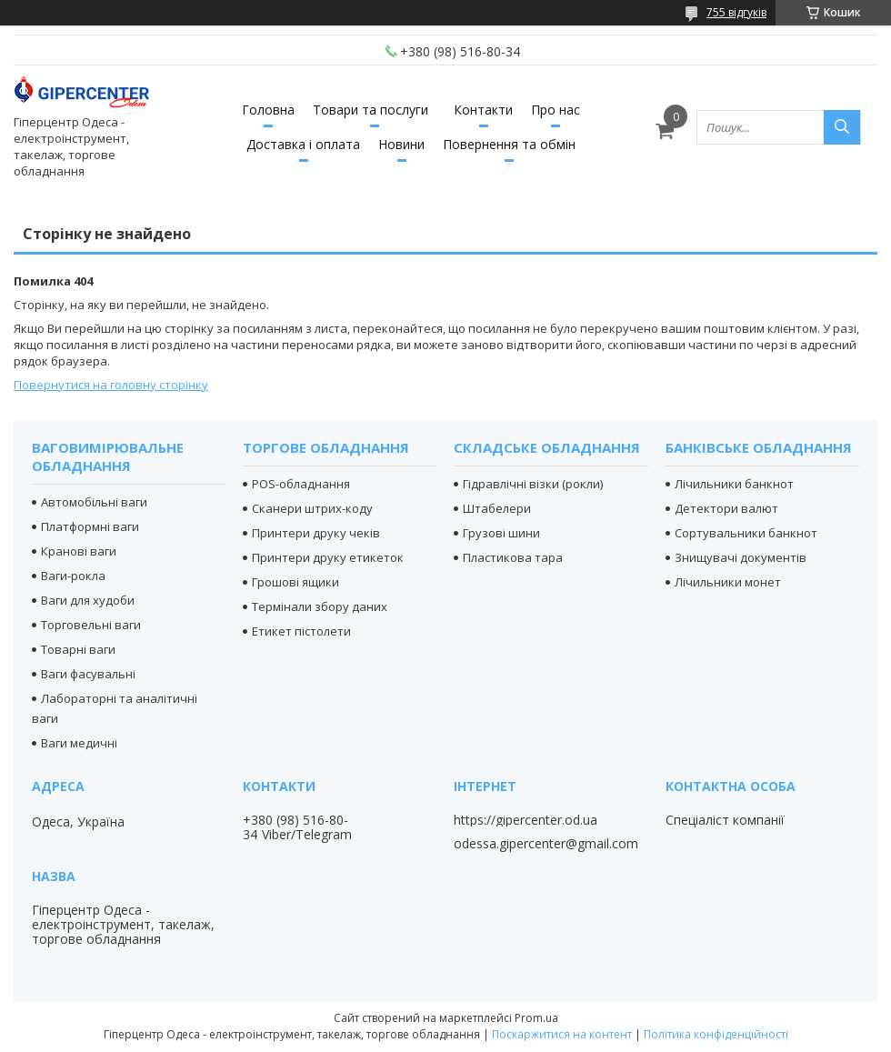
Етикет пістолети (301, 631)
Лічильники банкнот (734, 484)
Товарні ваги (78, 649)
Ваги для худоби (88, 600)
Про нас (555, 109)
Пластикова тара (513, 557)
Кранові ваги (78, 551)
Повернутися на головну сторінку (111, 384)
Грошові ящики (295, 582)
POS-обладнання (301, 484)
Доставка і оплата (303, 144)
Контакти (483, 109)
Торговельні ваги (91, 624)
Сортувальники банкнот (746, 533)
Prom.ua (536, 1018)
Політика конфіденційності (716, 1034)
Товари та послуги (370, 109)
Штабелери (497, 508)
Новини (401, 144)
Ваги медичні (79, 743)
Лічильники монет (728, 582)
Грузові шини (501, 533)
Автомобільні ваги (94, 502)
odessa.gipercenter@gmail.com (546, 844)
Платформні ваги (90, 526)
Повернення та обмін (509, 144)
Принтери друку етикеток (328, 557)
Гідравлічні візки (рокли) (533, 484)
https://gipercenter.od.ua (525, 820)
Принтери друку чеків (316, 533)
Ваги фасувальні (88, 674)
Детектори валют (726, 508)
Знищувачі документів (740, 557)
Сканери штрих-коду (312, 508)
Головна (268, 109)
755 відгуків (736, 12)
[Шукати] (842, 127)
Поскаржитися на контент (562, 1034)
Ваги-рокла (73, 575)
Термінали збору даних (319, 606)
